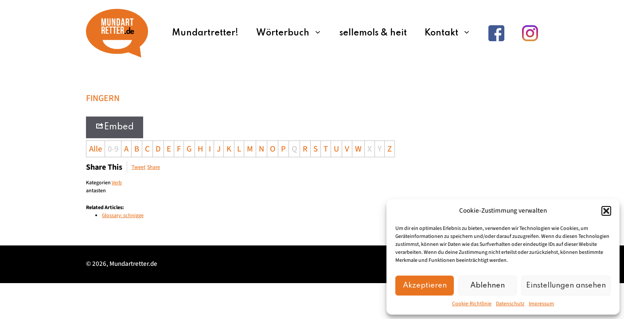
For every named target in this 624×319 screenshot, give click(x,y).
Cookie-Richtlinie (471, 303)
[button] (606, 210)
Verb (117, 183)
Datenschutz (510, 303)
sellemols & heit (373, 33)
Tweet (138, 167)
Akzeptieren (425, 285)
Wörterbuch (293, 33)
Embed (114, 126)
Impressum (541, 303)
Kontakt (452, 33)
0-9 (113, 149)
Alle (95, 149)
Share (153, 167)
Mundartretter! (205, 33)
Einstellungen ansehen (566, 285)
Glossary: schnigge (123, 215)
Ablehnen (487, 285)
